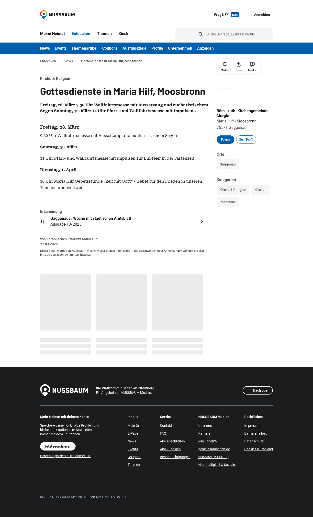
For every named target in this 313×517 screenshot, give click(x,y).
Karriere (204, 433)
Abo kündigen (170, 449)
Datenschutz (254, 441)
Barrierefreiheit (255, 433)
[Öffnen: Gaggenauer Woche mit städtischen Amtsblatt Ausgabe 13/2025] (123, 221)
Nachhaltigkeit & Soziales (217, 465)
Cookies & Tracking (258, 449)
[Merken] (225, 66)
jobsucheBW (207, 441)
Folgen (225, 139)
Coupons (134, 457)
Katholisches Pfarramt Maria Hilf (72, 239)
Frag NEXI (226, 14)
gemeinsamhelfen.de (214, 449)
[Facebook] (45, 481)
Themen (134, 465)
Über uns (205, 426)
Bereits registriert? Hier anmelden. (65, 456)
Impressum (252, 426)
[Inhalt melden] (252, 66)
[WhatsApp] (55, 481)
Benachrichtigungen (175, 457)
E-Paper (134, 433)
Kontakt (166, 426)
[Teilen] (239, 66)
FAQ (163, 433)
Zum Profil (246, 139)
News (68, 61)
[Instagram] (64, 481)
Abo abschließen (172, 441)
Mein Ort (134, 426)
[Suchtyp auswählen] (185, 34)
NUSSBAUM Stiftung (213, 457)
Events (133, 449)
